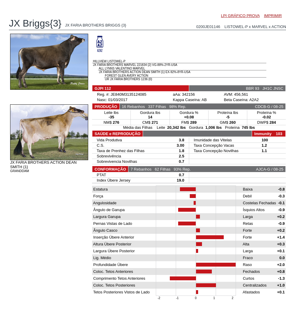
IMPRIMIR (273, 15)
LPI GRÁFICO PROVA (240, 15)
